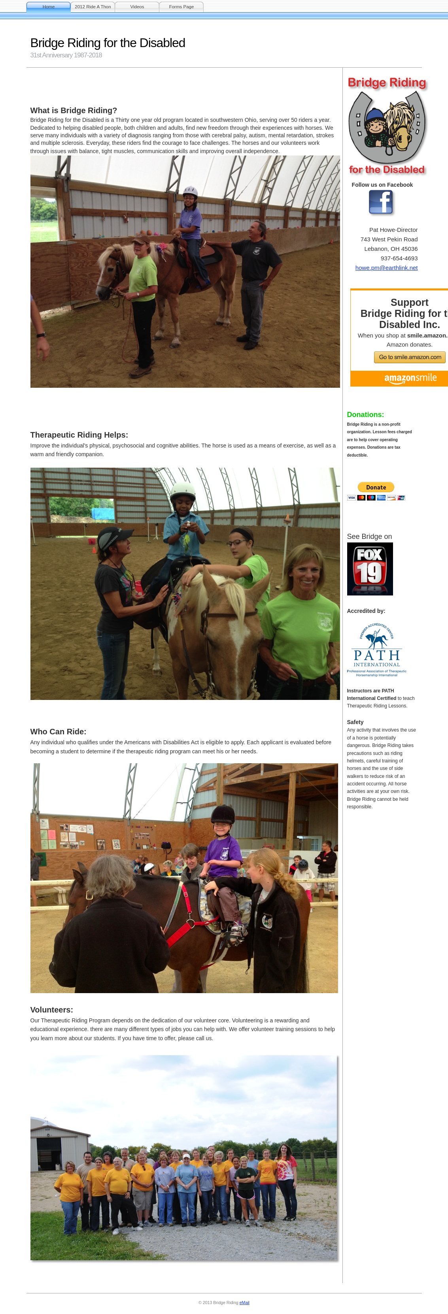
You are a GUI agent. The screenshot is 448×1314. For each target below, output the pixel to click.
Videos (137, 6)
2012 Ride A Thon (93, 6)
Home (49, 6)
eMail (245, 1302)
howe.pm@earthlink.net (386, 267)
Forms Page (181, 6)
